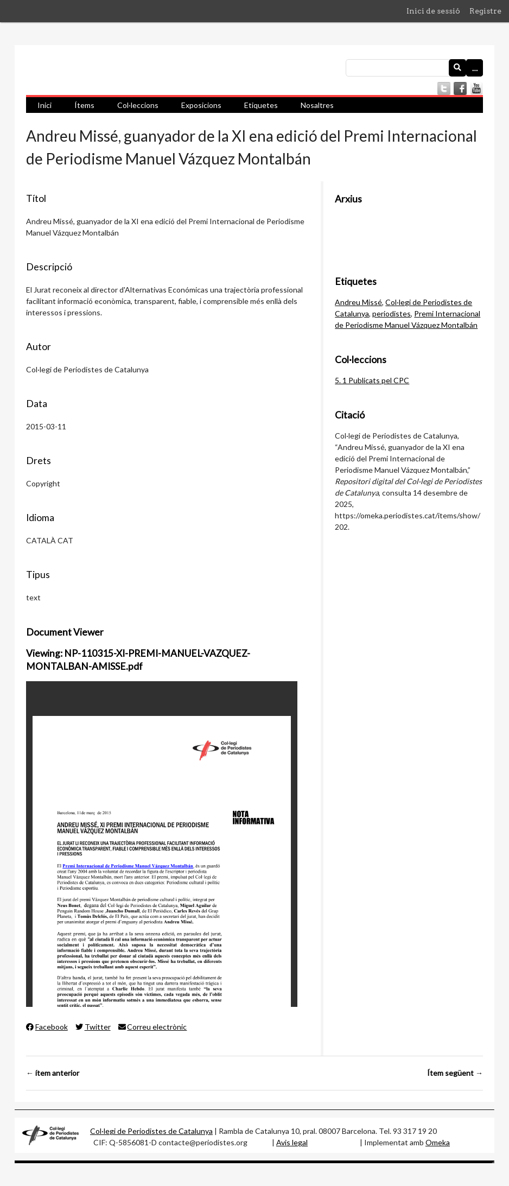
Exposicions (201, 105)
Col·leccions (137, 105)
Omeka (437, 1142)
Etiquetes (261, 105)
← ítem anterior (52, 1072)
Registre (485, 11)
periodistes (391, 313)
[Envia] (457, 68)
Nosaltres (317, 105)
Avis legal (292, 1142)
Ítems (84, 105)
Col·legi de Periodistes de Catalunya (151, 1131)
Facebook (47, 1026)
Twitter (93, 1026)
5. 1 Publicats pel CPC (372, 380)
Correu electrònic (152, 1026)
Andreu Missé (358, 302)
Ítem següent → (455, 1072)
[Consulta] (414, 68)
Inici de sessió (433, 11)
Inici (44, 105)
